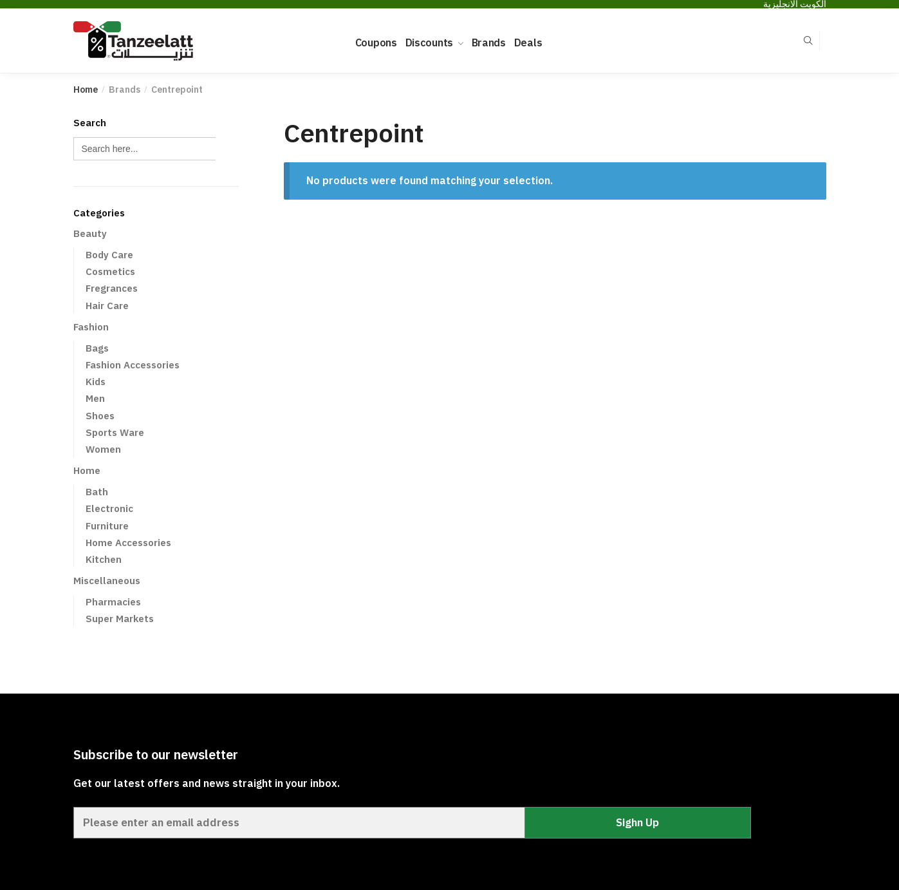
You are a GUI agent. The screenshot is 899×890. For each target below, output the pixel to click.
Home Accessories (128, 542)
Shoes (100, 416)
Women (103, 449)
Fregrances (112, 288)
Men (95, 398)
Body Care (109, 255)
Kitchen (104, 559)
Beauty (90, 233)
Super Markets (120, 618)
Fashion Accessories (133, 365)
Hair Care (107, 305)
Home (85, 89)
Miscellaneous (106, 580)
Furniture (107, 526)
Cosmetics (110, 271)
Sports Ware (115, 432)
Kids (96, 381)
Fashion (91, 327)
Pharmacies (113, 602)
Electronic (109, 508)
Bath (97, 492)
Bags (97, 348)
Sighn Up (637, 822)
